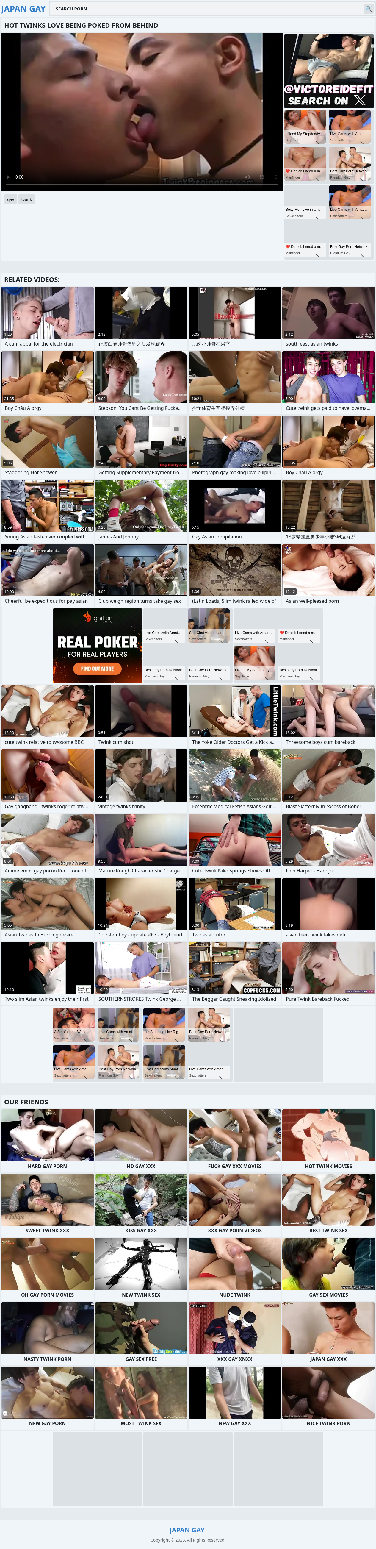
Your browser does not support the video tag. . (142, 112)
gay (10, 199)
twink (26, 199)
